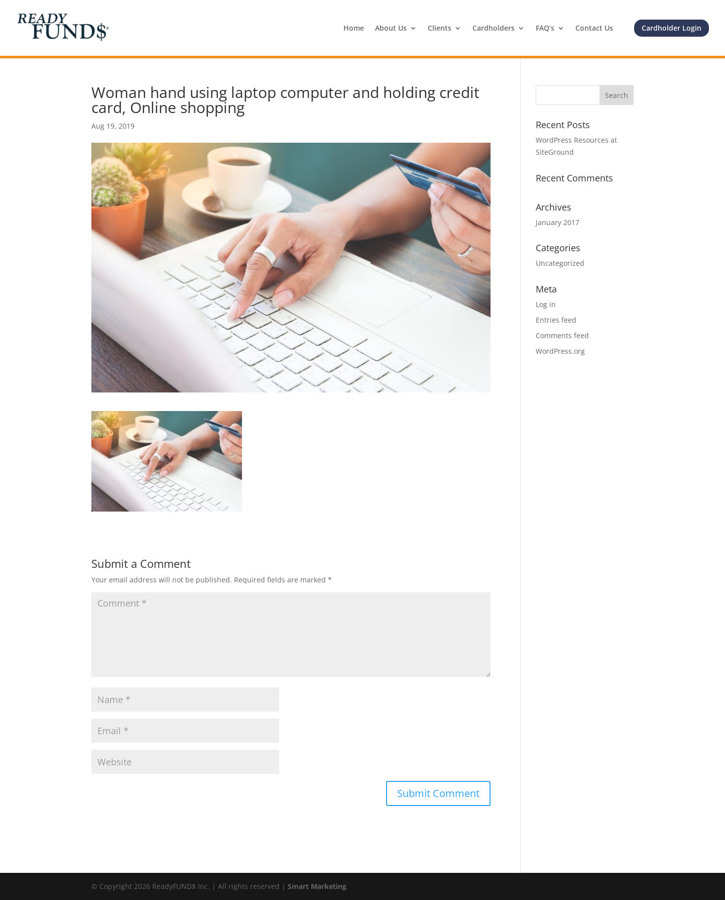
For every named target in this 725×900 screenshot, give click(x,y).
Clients (439, 29)
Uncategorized (560, 263)
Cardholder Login (671, 28)
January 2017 (557, 222)
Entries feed (556, 320)
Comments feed (562, 335)
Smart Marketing (317, 886)
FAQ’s (545, 29)
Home (353, 29)
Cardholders (493, 29)
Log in (546, 304)
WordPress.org (560, 351)
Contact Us (594, 29)
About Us (391, 29)
